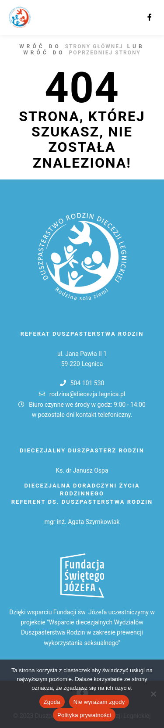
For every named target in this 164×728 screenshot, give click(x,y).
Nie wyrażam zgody (99, 702)
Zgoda (52, 702)
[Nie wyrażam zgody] (153, 693)
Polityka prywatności (84, 715)
